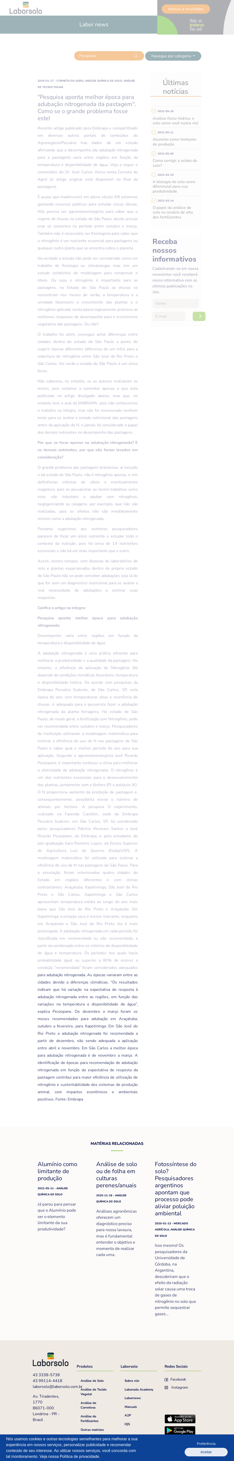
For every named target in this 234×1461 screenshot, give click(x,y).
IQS (127, 1424)
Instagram (176, 1387)
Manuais (131, 1407)
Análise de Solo (92, 1381)
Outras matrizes (92, 1430)
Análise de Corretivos (88, 1405)
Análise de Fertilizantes (89, 1418)
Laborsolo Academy (139, 1389)
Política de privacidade (79, 1456)
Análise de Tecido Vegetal (93, 1392)
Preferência (188, 1448)
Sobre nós (132, 1381)
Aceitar (215, 1448)
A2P (128, 1415)
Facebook (175, 1379)
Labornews (133, 1398)
